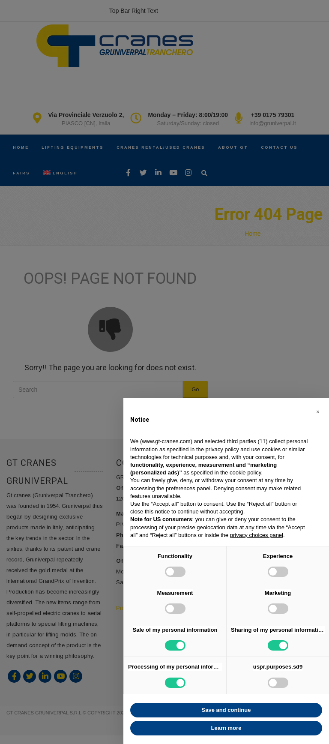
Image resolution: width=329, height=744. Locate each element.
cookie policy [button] (245, 472)
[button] (318, 412)
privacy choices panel (256, 535)
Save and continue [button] (226, 710)
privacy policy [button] (222, 449)
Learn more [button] (226, 728)
